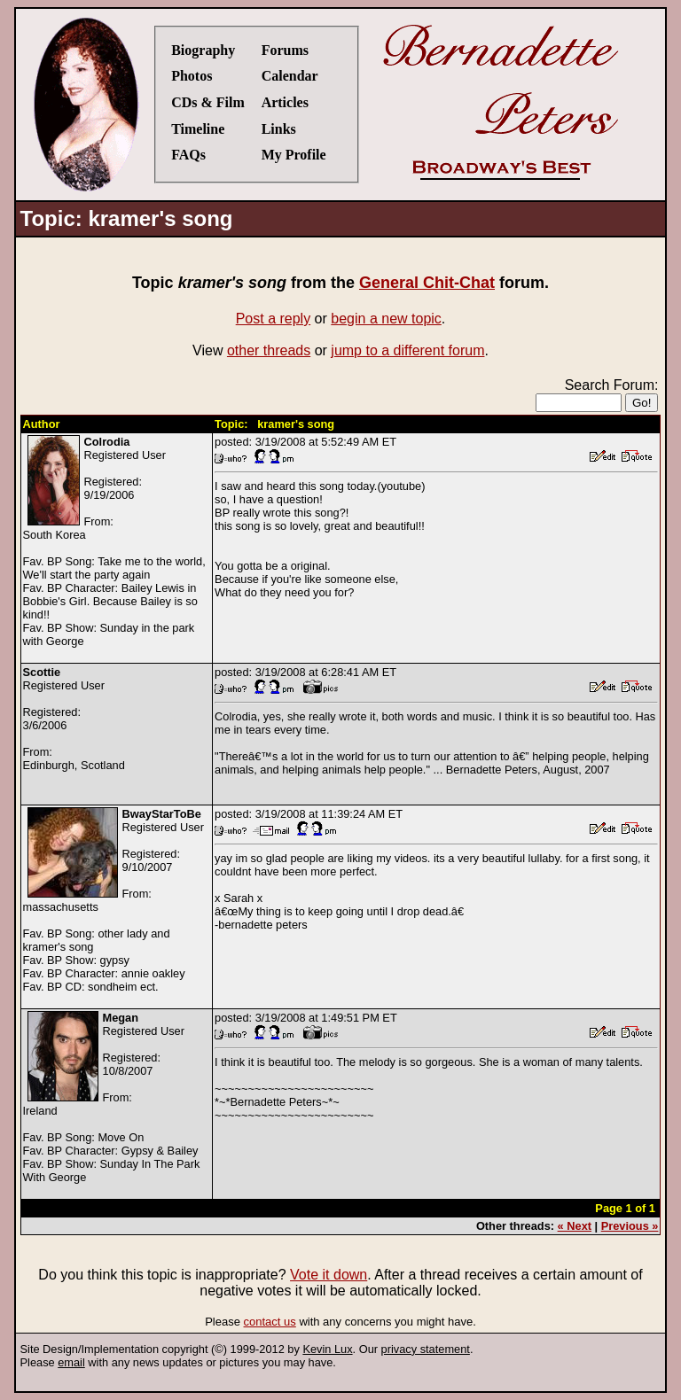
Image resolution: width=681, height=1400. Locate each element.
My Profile (294, 154)
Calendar (290, 75)
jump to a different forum (407, 350)
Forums (285, 50)
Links (279, 128)
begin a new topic (386, 318)
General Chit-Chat (427, 283)
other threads (268, 350)
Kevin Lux (327, 1349)
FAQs (188, 154)
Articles (285, 102)
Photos (191, 75)
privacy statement (425, 1349)
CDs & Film (208, 102)
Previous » (630, 1226)
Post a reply (273, 318)
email (71, 1362)
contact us (270, 1321)
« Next (574, 1226)
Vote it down (328, 1274)
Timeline (197, 128)
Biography (203, 50)
